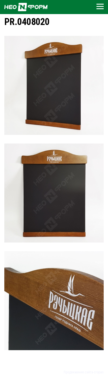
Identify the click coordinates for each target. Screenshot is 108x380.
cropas (99, 372)
